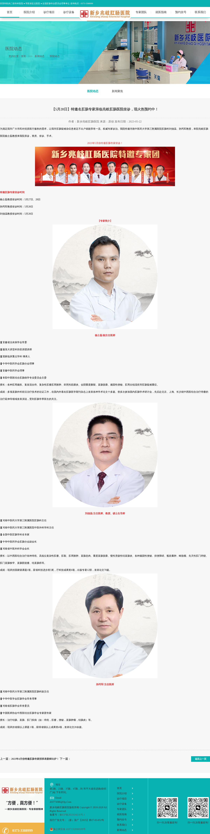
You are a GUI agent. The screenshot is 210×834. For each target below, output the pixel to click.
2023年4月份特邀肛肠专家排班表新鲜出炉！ (35, 759)
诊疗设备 (68, 12)
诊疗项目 (49, 12)
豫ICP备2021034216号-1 (72, 814)
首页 (9, 12)
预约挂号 (180, 12)
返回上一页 (200, 759)
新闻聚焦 (117, 91)
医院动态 (56, 56)
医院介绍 (29, 12)
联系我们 (200, 12)
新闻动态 (41, 56)
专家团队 (141, 12)
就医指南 (161, 12)
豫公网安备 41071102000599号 (68, 829)
